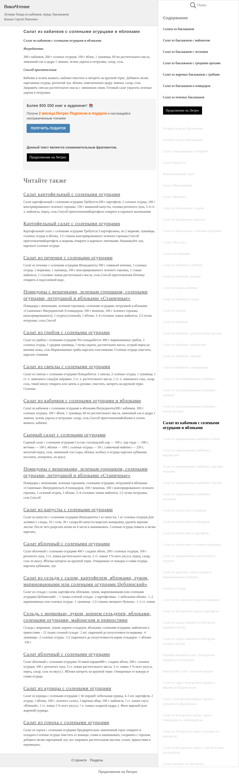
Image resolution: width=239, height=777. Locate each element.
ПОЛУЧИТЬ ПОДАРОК (48, 128)
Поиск (197, 5)
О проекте (79, 760)
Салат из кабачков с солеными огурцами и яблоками (82, 400)
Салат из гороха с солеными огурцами (66, 722)
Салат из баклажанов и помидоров (186, 86)
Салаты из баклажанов (178, 29)
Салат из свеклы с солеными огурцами (66, 366)
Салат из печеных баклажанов (183, 97)
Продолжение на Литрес (182, 110)
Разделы (96, 760)
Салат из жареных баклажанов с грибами (191, 74)
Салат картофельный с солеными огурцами (71, 194)
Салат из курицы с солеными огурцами (67, 688)
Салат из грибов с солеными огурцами (66, 332)
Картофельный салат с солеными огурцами (71, 223)
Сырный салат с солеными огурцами (64, 434)
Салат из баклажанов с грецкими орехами (192, 63)
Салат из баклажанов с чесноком (185, 51)
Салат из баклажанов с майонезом (186, 40)
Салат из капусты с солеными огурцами (68, 509)
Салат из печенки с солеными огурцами (67, 257)
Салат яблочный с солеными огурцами (66, 543)
